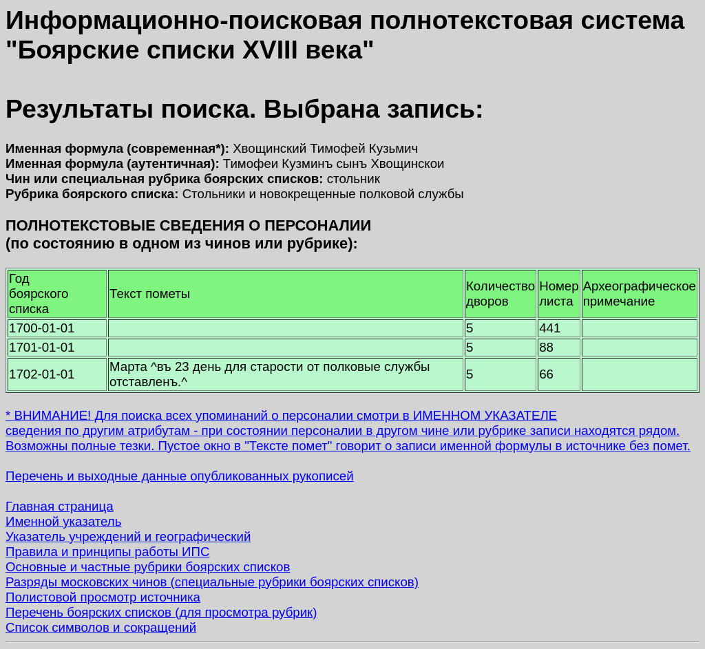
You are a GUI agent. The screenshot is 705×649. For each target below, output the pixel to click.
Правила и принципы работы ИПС (107, 551)
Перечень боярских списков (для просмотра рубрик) (161, 612)
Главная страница (60, 506)
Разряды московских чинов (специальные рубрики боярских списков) (212, 582)
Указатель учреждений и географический (128, 536)
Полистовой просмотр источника (103, 597)
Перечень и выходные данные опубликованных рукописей (180, 476)
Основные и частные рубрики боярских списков (148, 567)
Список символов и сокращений (101, 627)
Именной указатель (63, 521)
